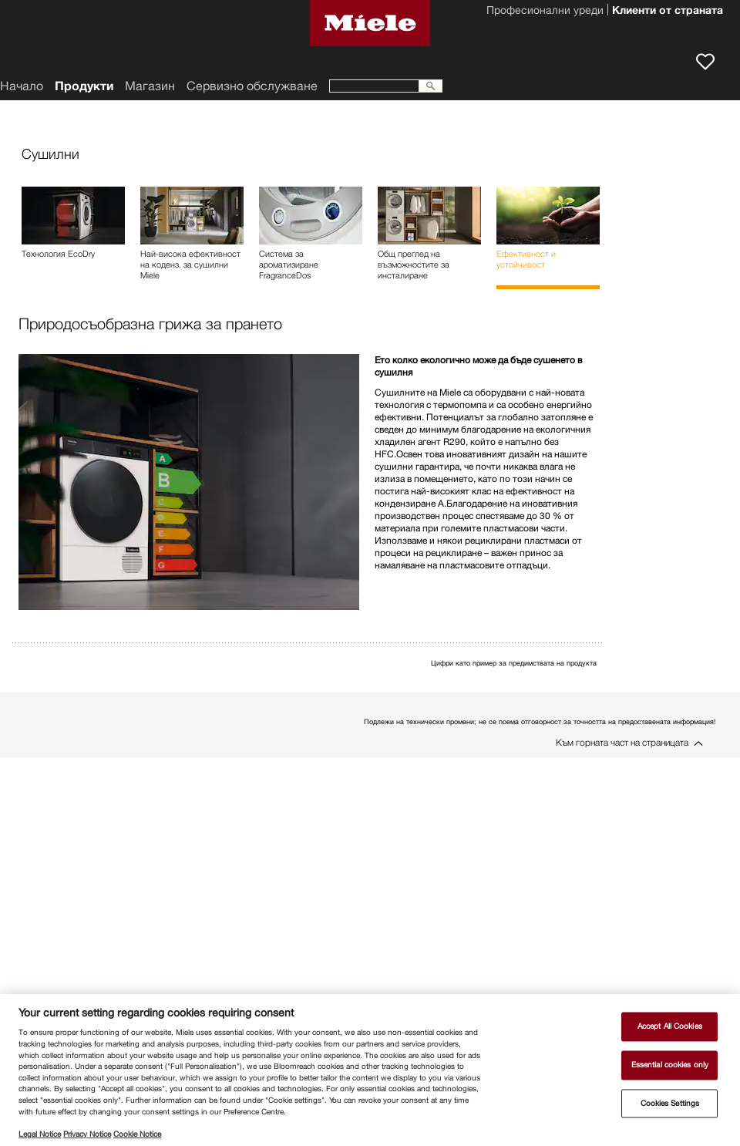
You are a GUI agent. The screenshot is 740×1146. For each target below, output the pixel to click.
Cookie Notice (137, 1134)
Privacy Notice (87, 1134)
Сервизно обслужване (252, 86)
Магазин (150, 86)
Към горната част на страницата (622, 742)
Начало (21, 86)
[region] (370, 1070)
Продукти (84, 86)
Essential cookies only (669, 1065)
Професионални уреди (545, 11)
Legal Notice (39, 1134)
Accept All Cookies (669, 1027)
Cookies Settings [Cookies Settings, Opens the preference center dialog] (670, 1103)
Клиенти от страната (667, 11)
